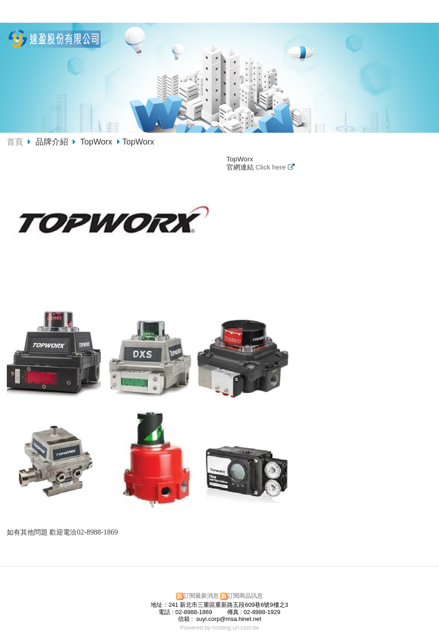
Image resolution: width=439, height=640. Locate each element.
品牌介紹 (52, 141)
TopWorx (96, 141)
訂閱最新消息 (201, 595)
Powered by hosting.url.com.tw (219, 627)
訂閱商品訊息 (245, 595)
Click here (272, 167)
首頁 (15, 141)
